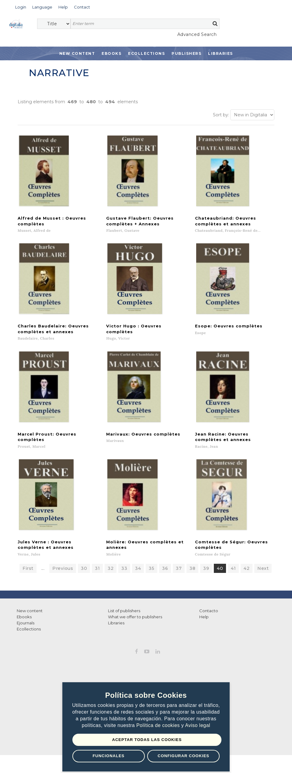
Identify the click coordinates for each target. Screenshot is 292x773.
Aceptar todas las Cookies (147, 739)
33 (124, 574)
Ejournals (25, 628)
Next (263, 574)
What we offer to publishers (135, 622)
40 (220, 574)
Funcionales (108, 756)
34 (138, 574)
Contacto (208, 616)
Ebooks (111, 53)
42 (246, 574)
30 (84, 574)
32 (110, 574)
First (28, 574)
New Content (77, 53)
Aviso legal (197, 725)
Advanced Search (197, 34)
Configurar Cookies (183, 756)
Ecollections (146, 53)
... (43, 574)
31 (97, 574)
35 (151, 574)
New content (30, 616)
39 (206, 574)
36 (165, 574)
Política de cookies (158, 725)
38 (192, 574)
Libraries (220, 53)
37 (179, 574)
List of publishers (124, 616)
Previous (62, 574)
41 (233, 574)
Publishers (186, 53)
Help (204, 622)
